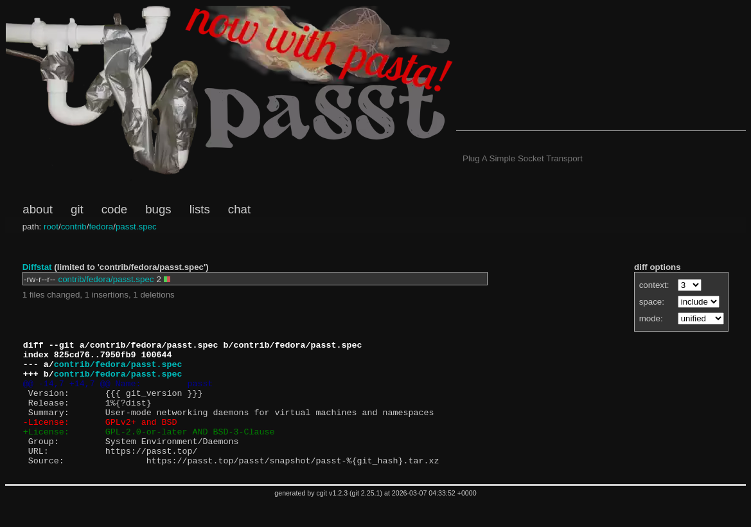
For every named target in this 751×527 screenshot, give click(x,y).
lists (200, 209)
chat (239, 209)
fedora (101, 226)
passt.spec (136, 226)
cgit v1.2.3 (332, 518)
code (114, 209)
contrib (74, 226)
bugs (158, 209)
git (77, 209)
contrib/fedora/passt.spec (106, 279)
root (51, 226)
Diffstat (37, 267)
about (37, 209)
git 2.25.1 (366, 518)
